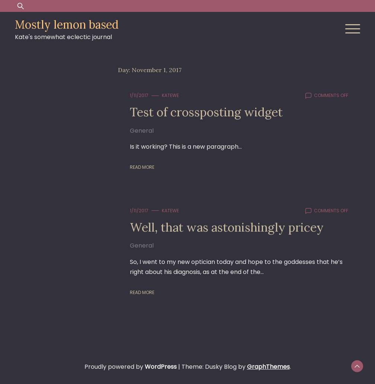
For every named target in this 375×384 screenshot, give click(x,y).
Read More (142, 167)
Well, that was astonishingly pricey (227, 227)
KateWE (170, 95)
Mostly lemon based (67, 24)
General (142, 130)
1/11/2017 (139, 95)
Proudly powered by (131, 366)
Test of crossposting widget (206, 112)
